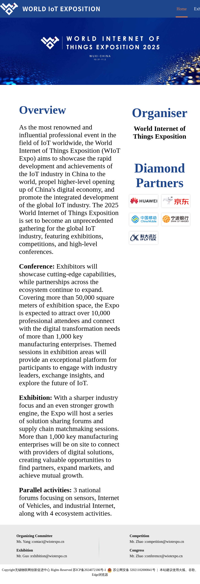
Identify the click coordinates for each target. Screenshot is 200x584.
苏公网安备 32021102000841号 (134, 570)
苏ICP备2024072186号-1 (89, 570)
